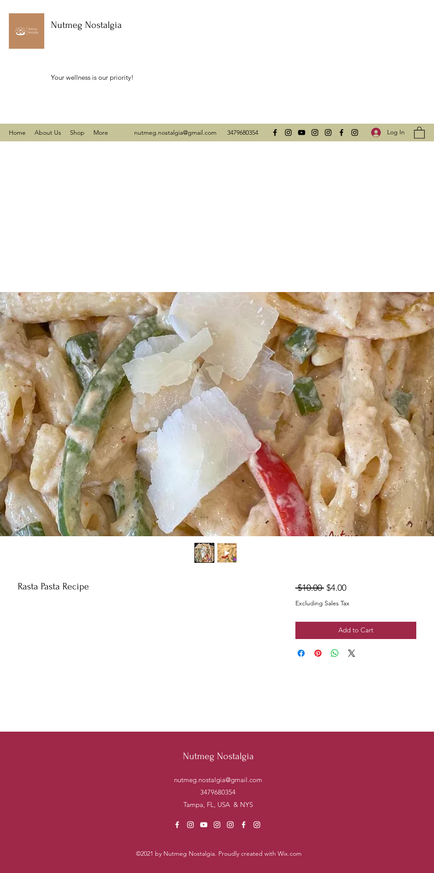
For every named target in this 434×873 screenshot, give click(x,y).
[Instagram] (288, 132)
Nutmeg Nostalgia (86, 24)
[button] (419, 132)
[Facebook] (275, 132)
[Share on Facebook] (301, 653)
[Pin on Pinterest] (318, 653)
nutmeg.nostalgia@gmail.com (175, 132)
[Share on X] (351, 653)
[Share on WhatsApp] (334, 653)
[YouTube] (301, 132)
